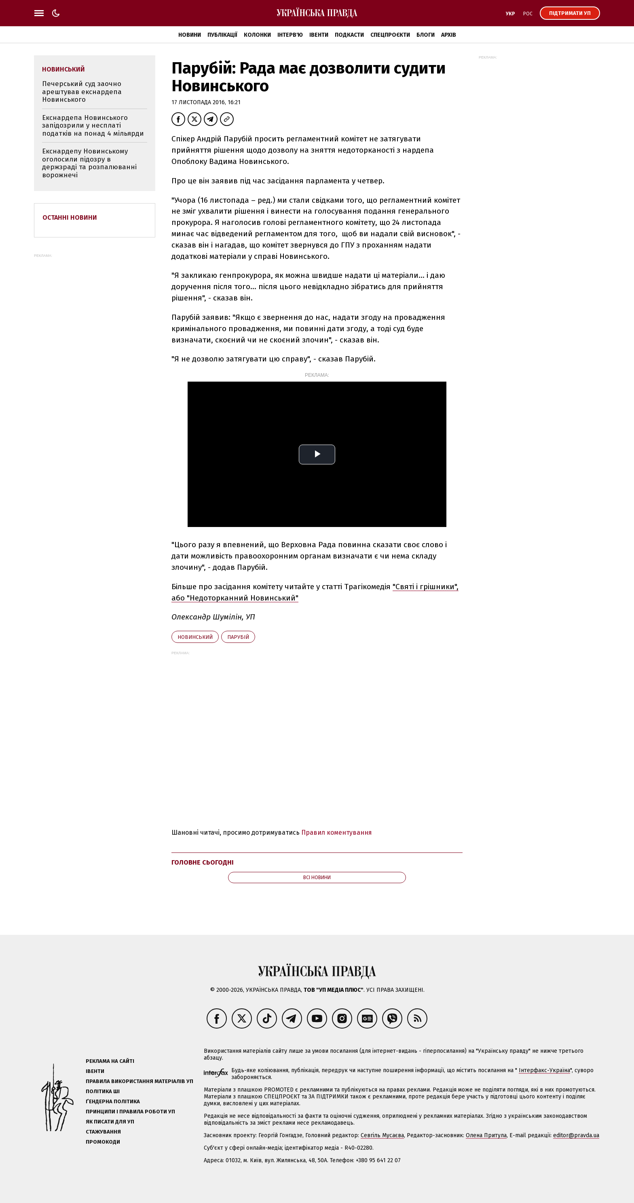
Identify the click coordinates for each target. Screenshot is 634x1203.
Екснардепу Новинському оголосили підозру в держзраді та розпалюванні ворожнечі (89, 163)
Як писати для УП (110, 1122)
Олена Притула (486, 1135)
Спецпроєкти (390, 34)
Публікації (222, 34)
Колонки (257, 34)
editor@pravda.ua (576, 1135)
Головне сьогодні (202, 862)
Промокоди (103, 1142)
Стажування (103, 1132)
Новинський (195, 637)
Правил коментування (336, 832)
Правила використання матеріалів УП (139, 1081)
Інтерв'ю (290, 34)
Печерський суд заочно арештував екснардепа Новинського (82, 92)
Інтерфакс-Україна (544, 1070)
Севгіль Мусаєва (382, 1135)
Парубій (238, 637)
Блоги (425, 34)
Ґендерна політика (113, 1101)
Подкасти (349, 34)
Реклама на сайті (110, 1061)
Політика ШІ (103, 1091)
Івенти (318, 34)
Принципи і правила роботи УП (130, 1112)
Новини (189, 34)
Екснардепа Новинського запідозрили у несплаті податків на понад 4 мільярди (93, 125)
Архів (448, 34)
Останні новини (69, 217)
